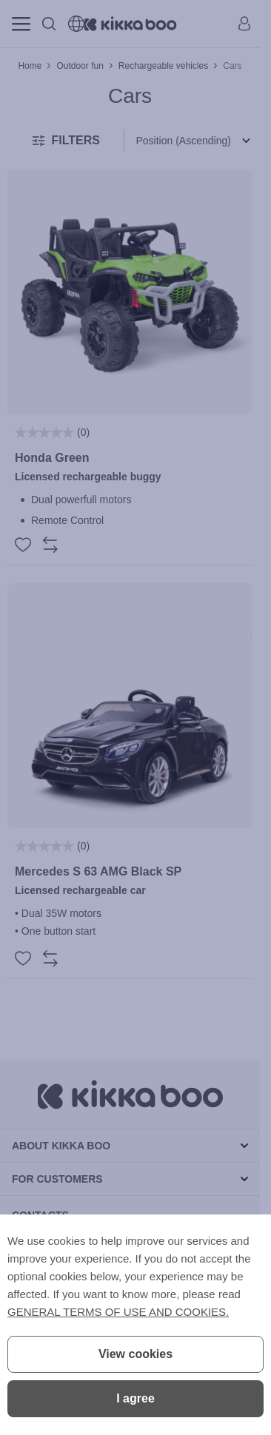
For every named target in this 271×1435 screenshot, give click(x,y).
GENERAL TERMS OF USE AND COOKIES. (118, 1311)
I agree (135, 1398)
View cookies (135, 1354)
